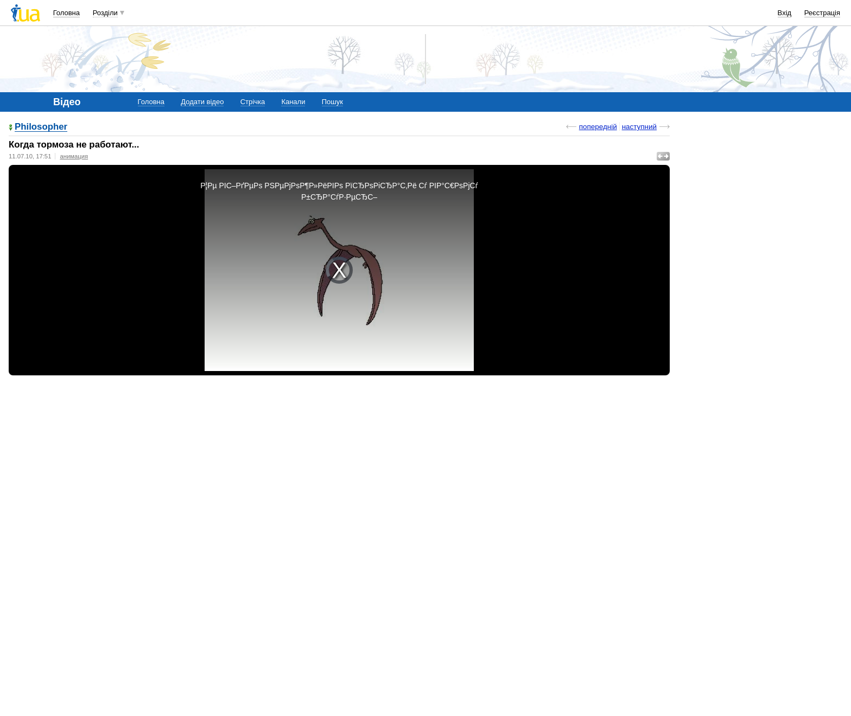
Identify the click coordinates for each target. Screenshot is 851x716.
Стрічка (252, 102)
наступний (639, 127)
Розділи (105, 13)
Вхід (785, 13)
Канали (293, 102)
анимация (74, 156)
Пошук (332, 102)
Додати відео (202, 102)
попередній (598, 127)
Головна (66, 13)
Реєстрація (822, 13)
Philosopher (41, 127)
